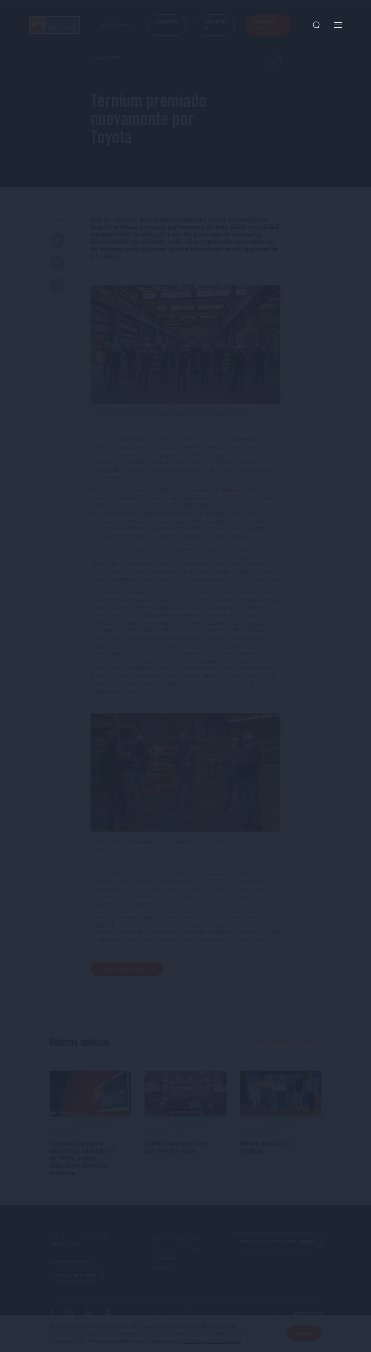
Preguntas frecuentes (222, 1312)
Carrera (160, 1268)
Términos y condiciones (174, 1312)
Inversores (164, 1258)
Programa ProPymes (176, 1248)
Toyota (230, 490)
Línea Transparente (175, 1237)
